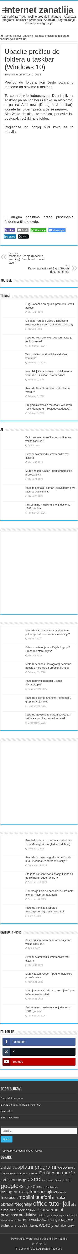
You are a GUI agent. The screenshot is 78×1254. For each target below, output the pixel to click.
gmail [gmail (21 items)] (66, 1180)
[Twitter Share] (23, 236)
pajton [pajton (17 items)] (30, 1210)
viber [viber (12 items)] (71, 1219)
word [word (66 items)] (45, 1225)
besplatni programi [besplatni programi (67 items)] (33, 1167)
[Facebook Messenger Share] (56, 230)
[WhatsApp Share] (39, 230)
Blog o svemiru (10, 1117)
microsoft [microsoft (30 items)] (9, 1197)
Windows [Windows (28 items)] (29, 1225)
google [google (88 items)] (10, 1185)
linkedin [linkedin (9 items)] (62, 1192)
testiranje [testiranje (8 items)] (5, 1220)
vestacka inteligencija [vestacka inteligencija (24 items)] (49, 1219)
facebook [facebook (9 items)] (47, 1180)
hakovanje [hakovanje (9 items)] (52, 1187)
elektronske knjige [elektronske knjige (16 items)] (14, 1180)
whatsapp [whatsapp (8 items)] (16, 1226)
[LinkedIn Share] (10, 236)
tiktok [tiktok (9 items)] (13, 1220)
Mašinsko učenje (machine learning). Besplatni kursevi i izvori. (30, 258)
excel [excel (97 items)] (34, 1179)
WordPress (33, 1238)
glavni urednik (17, 74)
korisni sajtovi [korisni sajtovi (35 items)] (43, 1191)
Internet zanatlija (39, 10)
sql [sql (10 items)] (60, 1215)
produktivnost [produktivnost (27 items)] (31, 1215)
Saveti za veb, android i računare (20, 1104)
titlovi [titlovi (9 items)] (19, 1220)
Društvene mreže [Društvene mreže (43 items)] (57, 1172)
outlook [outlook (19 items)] (19, 1210)
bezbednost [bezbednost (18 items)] (65, 1167)
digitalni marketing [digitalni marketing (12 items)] (27, 1173)
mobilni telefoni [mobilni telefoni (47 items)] (35, 1197)
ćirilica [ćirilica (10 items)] (70, 1226)
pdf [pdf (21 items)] (38, 1210)
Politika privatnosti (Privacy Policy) (21, 1150)
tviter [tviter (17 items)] (26, 1219)
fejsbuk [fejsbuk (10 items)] (57, 1180)
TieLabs (62, 1238)
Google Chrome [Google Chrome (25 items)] (33, 1186)
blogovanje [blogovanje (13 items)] (8, 1173)
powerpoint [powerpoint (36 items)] (52, 1209)
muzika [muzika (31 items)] (59, 1197)
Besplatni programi (12, 1098)
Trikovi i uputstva (23, 35)
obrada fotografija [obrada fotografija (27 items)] (16, 1204)
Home (5, 35)
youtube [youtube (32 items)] (59, 1225)
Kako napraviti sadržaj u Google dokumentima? (48, 268)
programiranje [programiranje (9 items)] (51, 1215)
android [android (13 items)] (6, 1167)
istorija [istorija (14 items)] (25, 1192)
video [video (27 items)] (6, 1225)
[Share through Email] (22, 230)
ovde (34, 222)
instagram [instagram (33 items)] (10, 1191)
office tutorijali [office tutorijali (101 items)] (51, 1203)
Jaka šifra (6, 1111)
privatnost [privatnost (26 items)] (9, 1215)
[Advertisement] (39, 573)
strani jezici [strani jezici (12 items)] (70, 1215)
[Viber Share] (10, 230)
